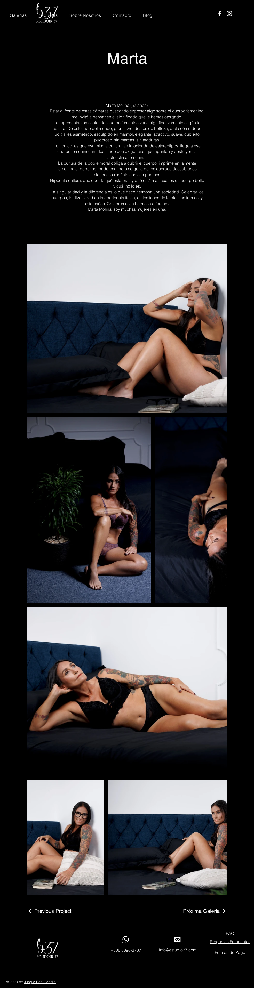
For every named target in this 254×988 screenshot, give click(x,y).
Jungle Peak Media (40, 981)
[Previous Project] (49, 911)
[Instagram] (229, 13)
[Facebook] (219, 13)
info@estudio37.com (177, 949)
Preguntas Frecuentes (230, 941)
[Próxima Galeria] (205, 911)
